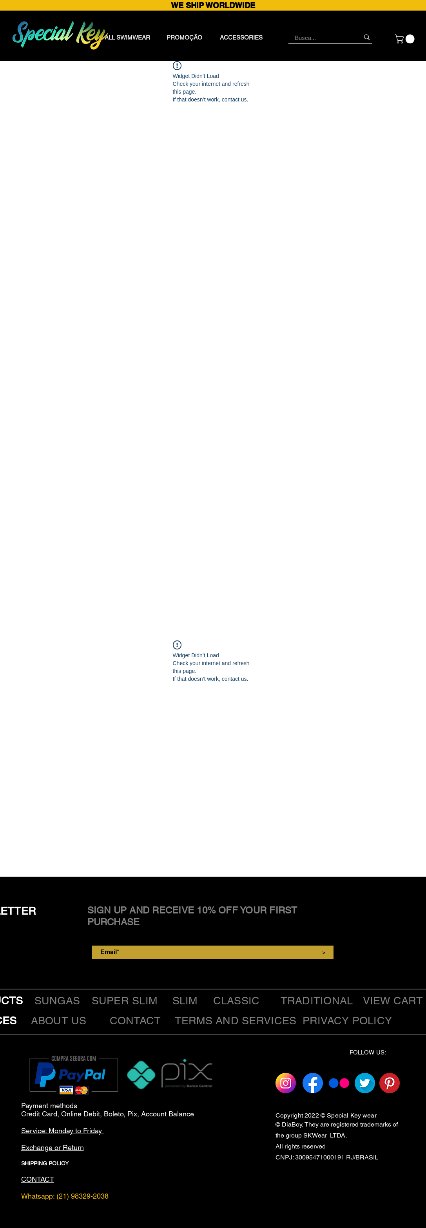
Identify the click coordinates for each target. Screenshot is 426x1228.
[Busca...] (321, 38)
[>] (324, 952)
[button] (406, 38)
